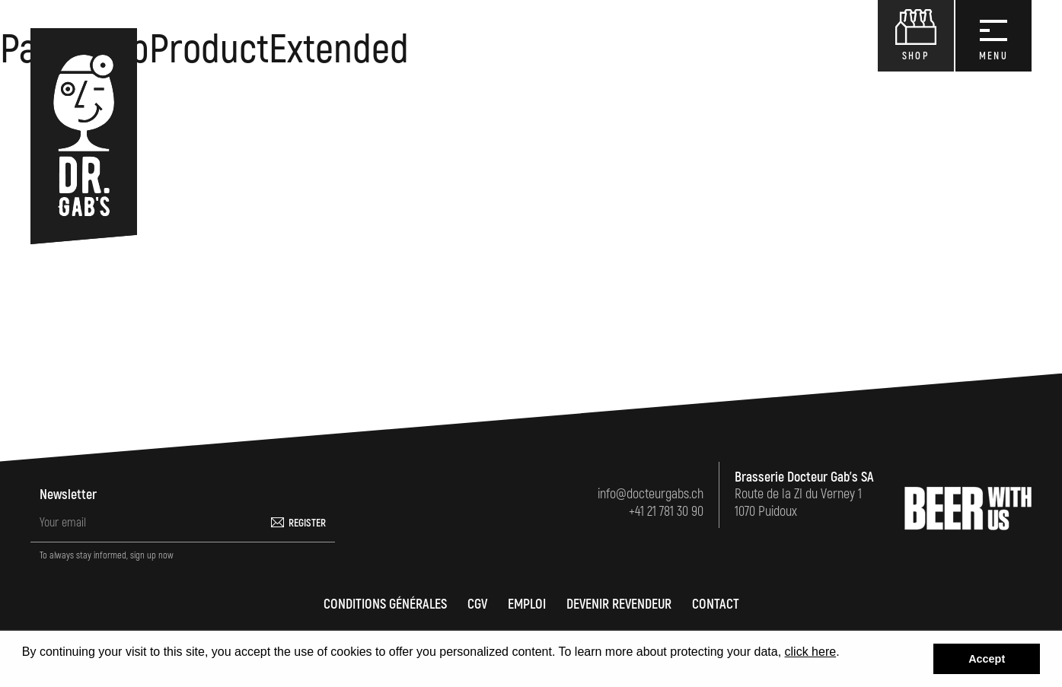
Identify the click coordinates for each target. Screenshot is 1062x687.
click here (811, 651)
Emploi (527, 604)
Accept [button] (986, 659)
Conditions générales (385, 604)
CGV (477, 604)
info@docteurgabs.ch (650, 494)
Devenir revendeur (618, 604)
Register (307, 523)
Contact (715, 604)
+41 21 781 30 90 (666, 511)
